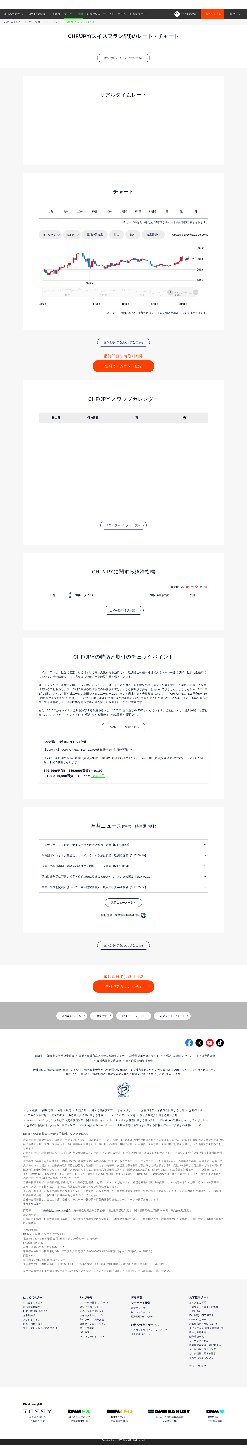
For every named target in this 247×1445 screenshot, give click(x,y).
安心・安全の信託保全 (92, 1311)
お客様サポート (139, 14)
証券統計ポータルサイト (144, 1055)
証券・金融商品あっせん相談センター (102, 1055)
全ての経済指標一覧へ (124, 610)
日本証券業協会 (205, 1055)
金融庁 (39, 1055)
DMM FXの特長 (36, 14)
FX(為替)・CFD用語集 (201, 1315)
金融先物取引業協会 (109, 1060)
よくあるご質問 (197, 1302)
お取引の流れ (30, 1315)
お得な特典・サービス (100, 14)
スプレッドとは (31, 1319)
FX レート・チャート (133, 1016)
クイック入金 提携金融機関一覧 (206, 1328)
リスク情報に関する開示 (202, 1353)
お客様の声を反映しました (203, 1323)
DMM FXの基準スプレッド (94, 1302)
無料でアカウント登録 (123, 366)
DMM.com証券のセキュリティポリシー (184, 1120)
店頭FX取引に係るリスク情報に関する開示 (77, 1115)
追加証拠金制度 (31, 1307)
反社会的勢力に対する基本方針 (159, 1115)
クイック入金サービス (92, 1315)
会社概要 (32, 1110)
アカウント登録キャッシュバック (149, 1330)
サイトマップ (197, 1366)
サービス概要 (87, 1328)
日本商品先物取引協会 (139, 1060)
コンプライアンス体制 (121, 1115)
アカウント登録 (212, 14)
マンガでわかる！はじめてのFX (40, 1328)
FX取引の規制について (178, 1055)
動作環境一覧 (196, 1336)
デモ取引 (55, 14)
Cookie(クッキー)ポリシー (96, 1125)
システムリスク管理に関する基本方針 (133, 1120)
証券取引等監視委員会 (60, 1055)
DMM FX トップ (12, 22)
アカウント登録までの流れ (203, 1307)
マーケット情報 (73, 14)
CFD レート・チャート (172, 1016)
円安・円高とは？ (32, 1323)
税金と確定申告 (197, 1332)
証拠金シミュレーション (93, 1323)
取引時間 (85, 1332)
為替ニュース (138, 1308)
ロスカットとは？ (32, 1302)
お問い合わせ (196, 1311)
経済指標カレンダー (142, 1316)
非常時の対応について (201, 1357)
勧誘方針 (81, 1110)
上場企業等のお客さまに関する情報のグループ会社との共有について (159, 1125)
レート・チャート (53, 22)
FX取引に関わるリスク (35, 1311)
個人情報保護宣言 (102, 1110)
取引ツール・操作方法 (92, 1319)
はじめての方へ (13, 14)
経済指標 (102, 1016)
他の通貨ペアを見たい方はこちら (123, 58)
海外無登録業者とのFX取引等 (205, 1345)
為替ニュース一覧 (71, 1016)
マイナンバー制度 (199, 1340)
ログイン (235, 14)
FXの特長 (86, 1297)
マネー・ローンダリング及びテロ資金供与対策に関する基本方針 (66, 1120)
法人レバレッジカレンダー (203, 1349)
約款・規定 (64, 1110)
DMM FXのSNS (197, 1319)
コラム (122, 14)
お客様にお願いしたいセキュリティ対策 (51, 1125)
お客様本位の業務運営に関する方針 (162, 1110)
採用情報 (47, 1110)
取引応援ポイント (140, 1334)
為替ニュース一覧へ (123, 902)
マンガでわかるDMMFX (93, 1336)
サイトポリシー (127, 1110)
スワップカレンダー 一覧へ (123, 525)
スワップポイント (89, 1307)
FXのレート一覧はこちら (123, 726)
